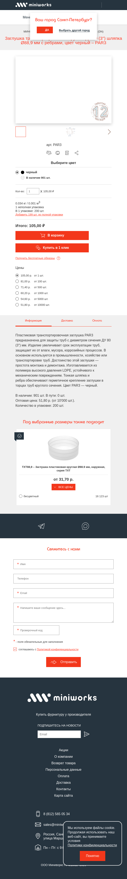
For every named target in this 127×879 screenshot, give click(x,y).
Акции (63, 750)
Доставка (63, 782)
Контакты (63, 789)
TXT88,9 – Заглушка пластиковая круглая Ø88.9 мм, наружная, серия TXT (63, 468)
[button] (106, 131)
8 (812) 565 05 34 (56, 814)
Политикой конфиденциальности (58, 649)
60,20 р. (25, 293)
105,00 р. (26, 275)
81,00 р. (25, 281)
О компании (63, 756)
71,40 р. (25, 287)
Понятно (92, 856)
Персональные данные (63, 769)
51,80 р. (25, 304)
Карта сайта (63, 795)
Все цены (63, 487)
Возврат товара (63, 763)
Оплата (63, 776)
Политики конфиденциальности (92, 845)
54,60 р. (25, 299)
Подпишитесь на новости (59, 725)
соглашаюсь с (48, 649)
